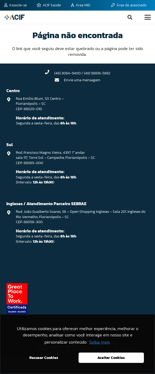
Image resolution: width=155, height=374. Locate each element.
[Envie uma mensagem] (59, 80)
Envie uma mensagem (82, 80)
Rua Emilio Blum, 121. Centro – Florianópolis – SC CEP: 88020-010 (40, 104)
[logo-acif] (14, 17)
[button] (130, 17)
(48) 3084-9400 (67, 73)
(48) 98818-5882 (97, 73)
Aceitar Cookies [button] (111, 358)
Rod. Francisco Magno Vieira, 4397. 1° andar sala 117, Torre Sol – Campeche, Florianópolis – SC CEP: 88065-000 (55, 158)
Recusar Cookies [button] (43, 358)
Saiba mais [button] (99, 342)
